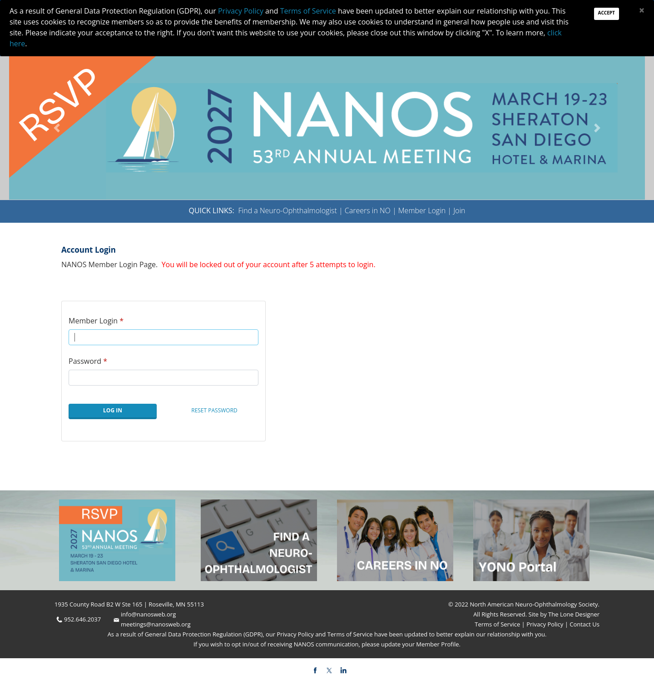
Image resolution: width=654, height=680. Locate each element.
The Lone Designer (574, 614)
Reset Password (214, 410)
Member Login (422, 210)
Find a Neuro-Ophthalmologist (287, 210)
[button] (56, 128)
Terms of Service (498, 624)
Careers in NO (368, 210)
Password (85, 361)
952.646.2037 (82, 619)
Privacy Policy (544, 624)
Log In (112, 410)
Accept (606, 13)
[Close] (642, 10)
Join (459, 210)
